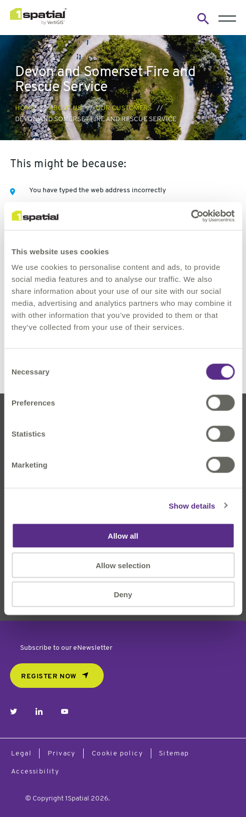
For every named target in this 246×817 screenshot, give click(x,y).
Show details (192, 505)
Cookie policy (117, 753)
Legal (21, 753)
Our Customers (124, 108)
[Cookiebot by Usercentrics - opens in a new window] (190, 216)
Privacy (62, 753)
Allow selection (123, 565)
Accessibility (35, 771)
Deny (123, 594)
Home (25, 108)
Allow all (123, 536)
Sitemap (174, 753)
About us (65, 108)
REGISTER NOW (49, 676)
